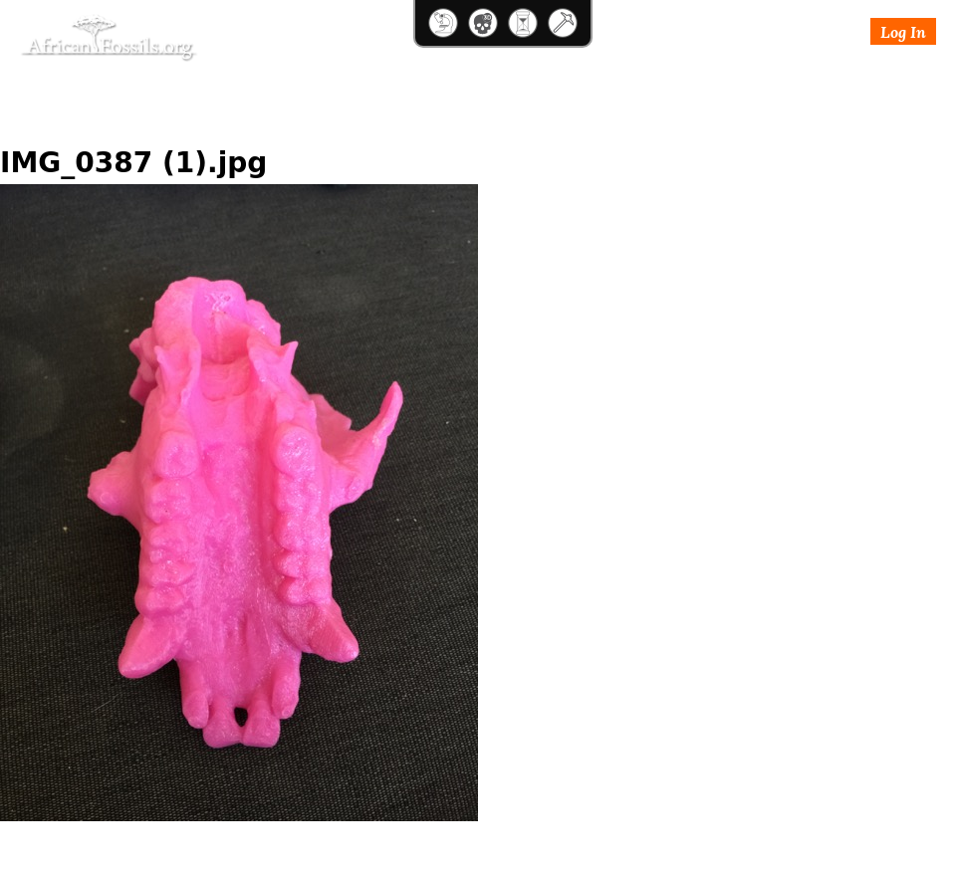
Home (20, 124)
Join (781, 83)
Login (731, 83)
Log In (903, 31)
